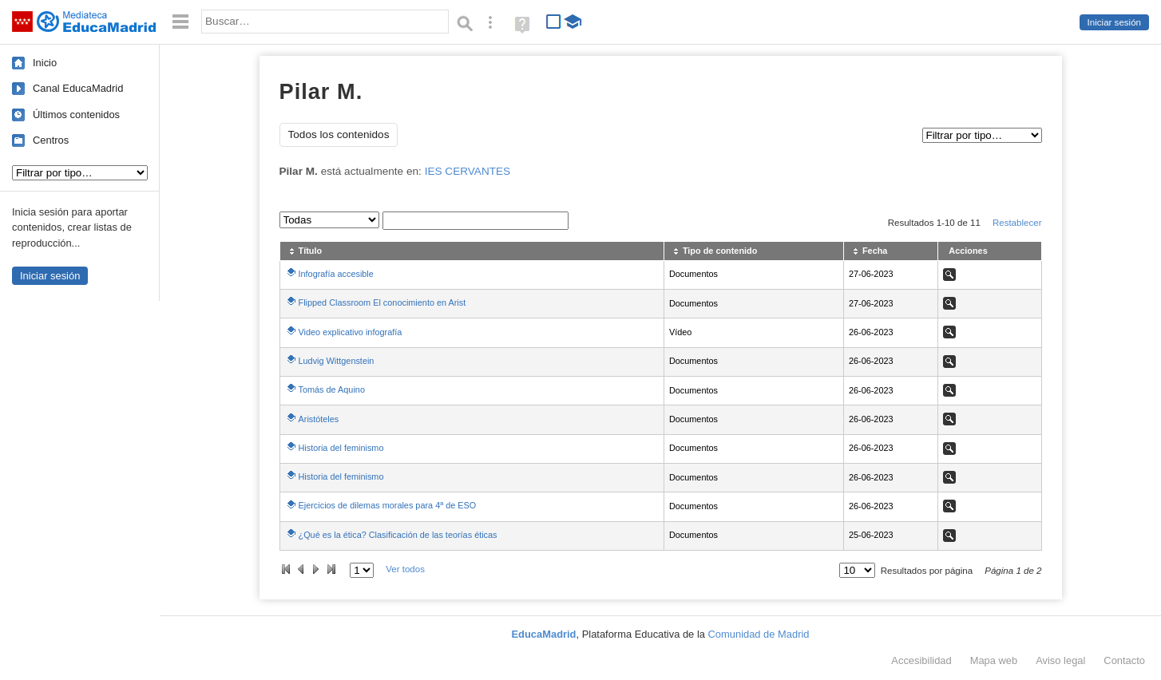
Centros (51, 140)
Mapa (994, 660)
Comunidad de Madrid (759, 634)
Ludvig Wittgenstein (336, 361)
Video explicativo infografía (350, 332)
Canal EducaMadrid (78, 88)
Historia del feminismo (341, 448)
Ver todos (405, 569)
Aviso (1060, 660)
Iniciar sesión (1114, 22)
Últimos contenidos (76, 115)
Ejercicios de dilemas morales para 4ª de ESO (388, 505)
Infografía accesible (336, 274)
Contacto (1124, 660)
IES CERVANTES (468, 171)
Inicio (45, 63)
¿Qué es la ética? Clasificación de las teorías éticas (398, 535)
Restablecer (1017, 222)
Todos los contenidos (339, 134)
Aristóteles (319, 419)
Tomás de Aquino (332, 389)
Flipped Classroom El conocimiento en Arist (382, 302)
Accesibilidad (921, 660)
